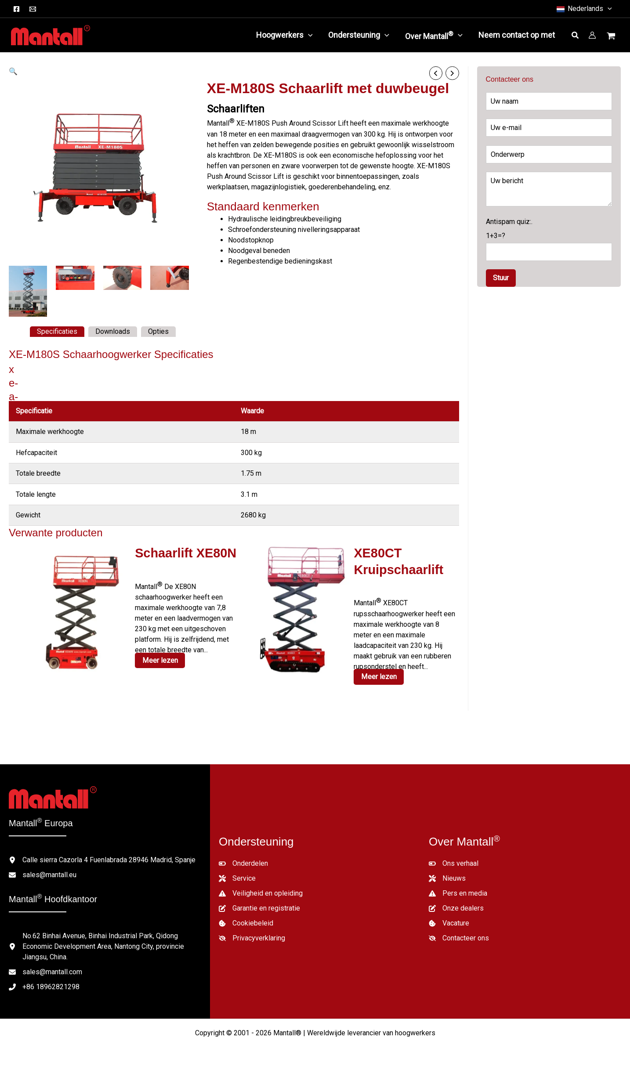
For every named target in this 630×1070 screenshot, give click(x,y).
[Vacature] (449, 922)
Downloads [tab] (112, 331)
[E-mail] (32, 9)
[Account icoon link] (592, 35)
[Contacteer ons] (459, 937)
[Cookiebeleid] (246, 922)
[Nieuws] (447, 877)
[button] (583, 9)
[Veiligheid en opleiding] (261, 892)
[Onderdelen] (243, 862)
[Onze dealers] (456, 907)
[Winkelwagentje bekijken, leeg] (612, 37)
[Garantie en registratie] (259, 907)
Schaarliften (235, 109)
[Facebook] (16, 9)
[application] (308, 35)
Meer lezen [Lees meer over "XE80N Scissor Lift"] (159, 659)
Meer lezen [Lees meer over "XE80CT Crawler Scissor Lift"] (378, 675)
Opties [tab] (158, 331)
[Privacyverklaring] (252, 937)
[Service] (237, 877)
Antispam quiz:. (549, 239)
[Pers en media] (458, 892)
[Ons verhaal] (453, 862)
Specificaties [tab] (57, 331)
